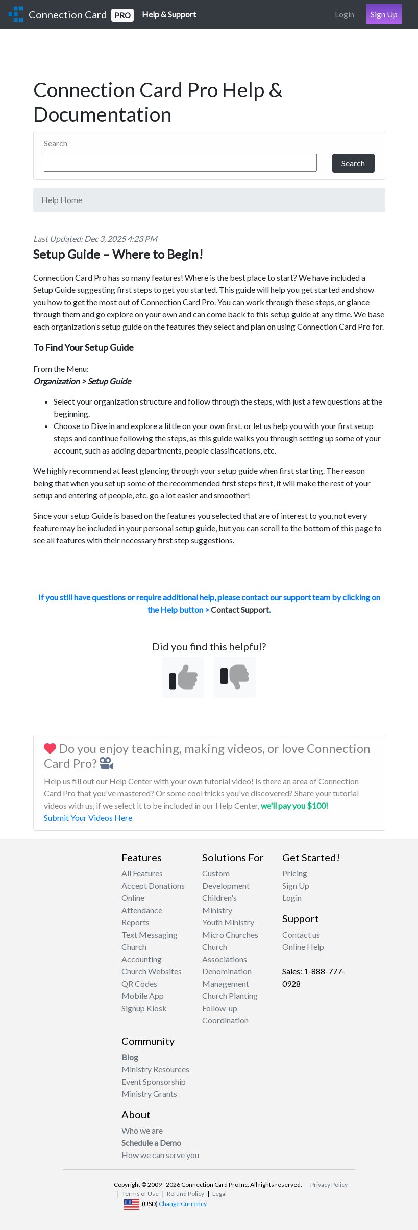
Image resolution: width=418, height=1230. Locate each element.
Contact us (301, 934)
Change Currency (183, 1204)
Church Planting (230, 995)
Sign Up (384, 14)
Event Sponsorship (153, 1081)
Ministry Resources (155, 1069)
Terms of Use (140, 1193)
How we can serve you (160, 1155)
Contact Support (240, 609)
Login (344, 14)
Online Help (303, 946)
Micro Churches (230, 934)
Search (55, 143)
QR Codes (139, 983)
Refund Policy (185, 1193)
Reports (135, 922)
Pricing (294, 873)
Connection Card (81, 15)
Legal (219, 1193)
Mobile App (142, 995)
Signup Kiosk (144, 1008)
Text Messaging (149, 934)
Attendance (141, 910)
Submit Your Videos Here (88, 817)
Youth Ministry (228, 922)
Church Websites (151, 971)
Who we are (142, 1130)
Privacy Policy (329, 1184)
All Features (142, 873)
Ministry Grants (149, 1093)
